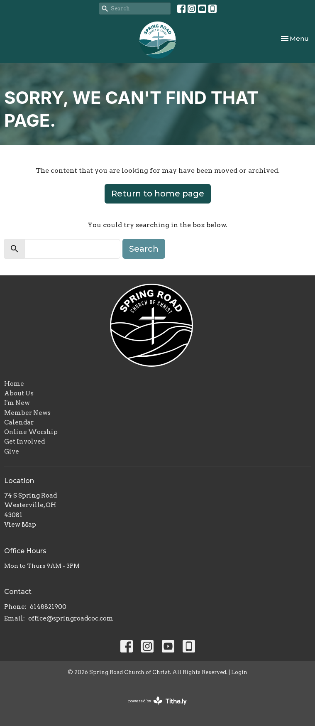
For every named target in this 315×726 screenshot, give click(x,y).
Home (14, 384)
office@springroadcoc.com (70, 618)
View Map (20, 524)
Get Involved (24, 441)
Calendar (19, 422)
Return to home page (157, 194)
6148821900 (48, 607)
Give (11, 451)
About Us (19, 393)
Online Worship (31, 432)
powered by (157, 701)
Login (239, 672)
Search (144, 249)
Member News (27, 413)
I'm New (17, 403)
